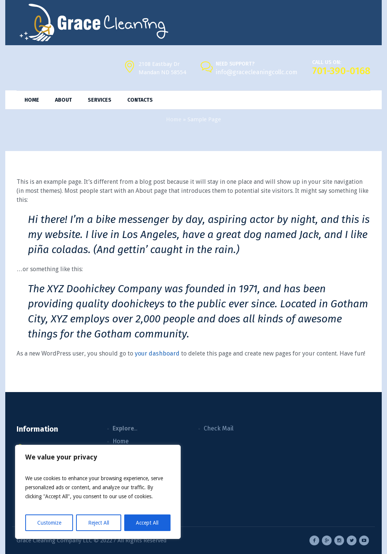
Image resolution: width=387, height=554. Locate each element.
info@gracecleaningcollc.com (256, 72)
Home (173, 119)
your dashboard (157, 353)
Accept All (147, 523)
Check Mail (218, 428)
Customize (49, 523)
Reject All (98, 523)
